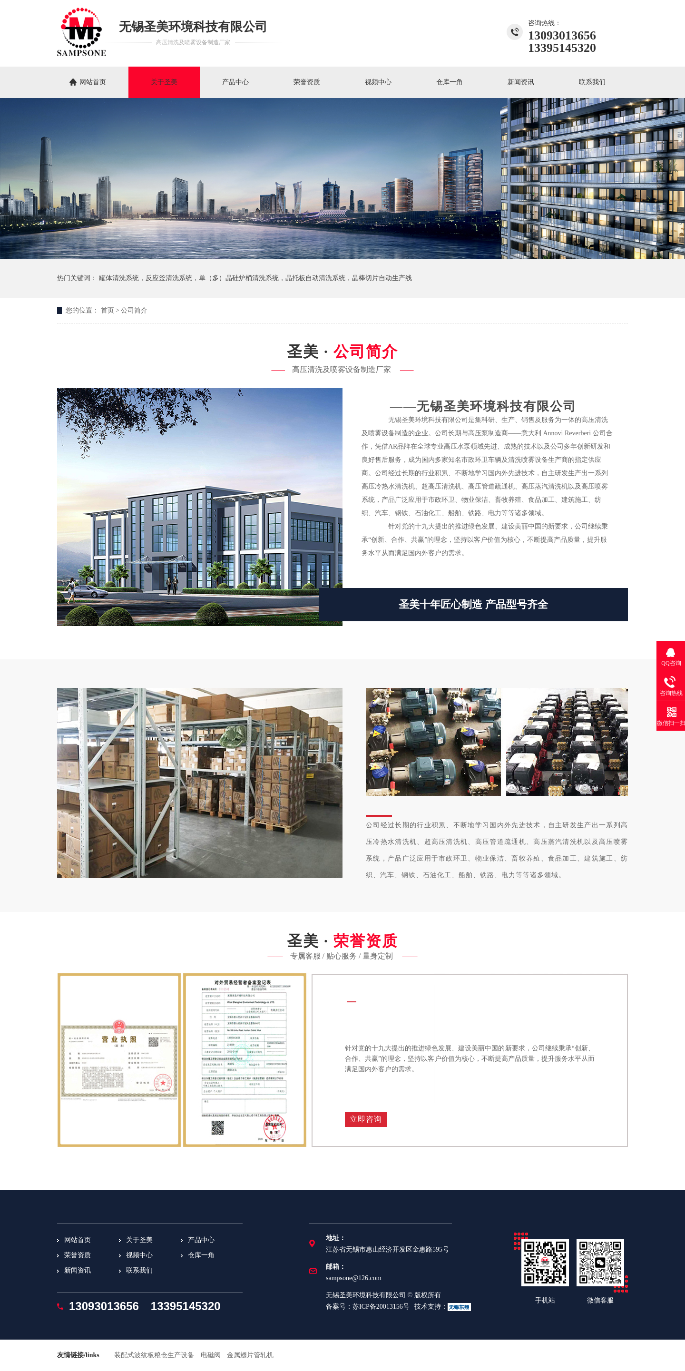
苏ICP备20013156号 (381, 1306)
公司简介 (134, 310)
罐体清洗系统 (119, 278)
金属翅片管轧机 (250, 1355)
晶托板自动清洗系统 (315, 278)
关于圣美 (164, 82)
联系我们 (592, 82)
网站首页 (92, 82)
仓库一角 (449, 82)
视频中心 (378, 82)
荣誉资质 (307, 82)
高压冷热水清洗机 (388, 486)
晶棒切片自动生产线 (382, 278)
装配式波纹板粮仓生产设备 (154, 1355)
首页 (107, 310)
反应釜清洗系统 (169, 278)
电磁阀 (211, 1355)
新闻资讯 (521, 82)
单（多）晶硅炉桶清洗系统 (239, 278)
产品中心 (235, 82)
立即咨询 (366, 1119)
